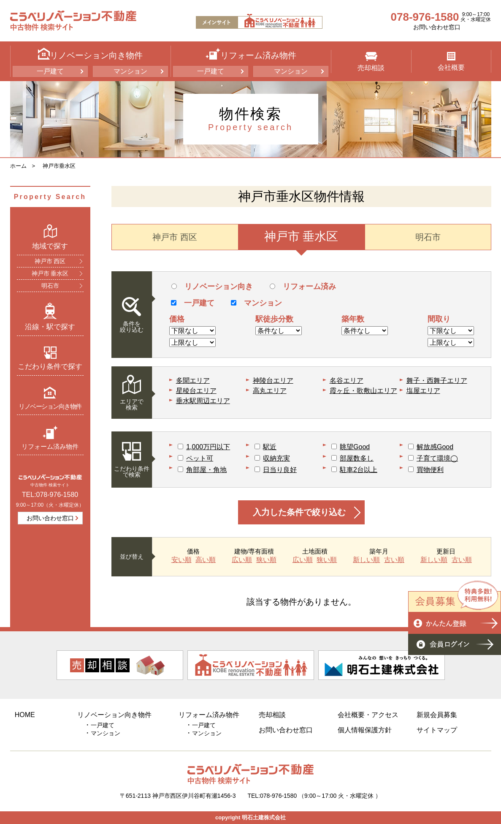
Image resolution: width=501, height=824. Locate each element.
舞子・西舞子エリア (436, 380)
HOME (25, 714)
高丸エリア (270, 390)
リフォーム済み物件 (50, 438)
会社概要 (451, 61)
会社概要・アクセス (368, 714)
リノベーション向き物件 (50, 397)
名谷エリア (346, 380)
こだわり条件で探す (50, 358)
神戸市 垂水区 (50, 273)
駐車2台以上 (358, 469)
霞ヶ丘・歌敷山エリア (363, 390)
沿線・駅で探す (50, 316)
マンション (130, 71)
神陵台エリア (273, 380)
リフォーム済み (303, 286)
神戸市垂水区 (59, 166)
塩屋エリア (423, 390)
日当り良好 (280, 469)
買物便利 (430, 469)
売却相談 (371, 61)
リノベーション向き (212, 286)
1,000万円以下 (208, 446)
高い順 (205, 560)
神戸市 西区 (50, 261)
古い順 (394, 560)
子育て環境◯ (437, 458)
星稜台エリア (196, 390)
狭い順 (266, 560)
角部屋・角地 (206, 469)
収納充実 (276, 458)
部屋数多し (357, 458)
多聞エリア (193, 380)
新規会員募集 (437, 714)
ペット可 (199, 458)
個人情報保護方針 (365, 730)
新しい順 (366, 560)
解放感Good (435, 446)
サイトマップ (437, 730)
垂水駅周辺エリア (203, 400)
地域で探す (50, 237)
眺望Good (355, 446)
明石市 (50, 286)
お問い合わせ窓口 (436, 27)
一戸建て (50, 71)
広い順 (242, 560)
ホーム (18, 166)
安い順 (181, 560)
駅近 (269, 446)
